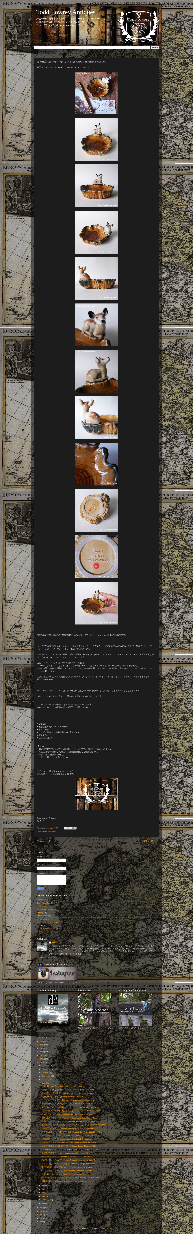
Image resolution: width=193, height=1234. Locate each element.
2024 (42, 1048)
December (46, 1065)
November (46, 1069)
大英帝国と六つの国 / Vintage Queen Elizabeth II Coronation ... (67, 1139)
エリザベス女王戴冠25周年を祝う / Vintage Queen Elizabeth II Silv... (69, 1146)
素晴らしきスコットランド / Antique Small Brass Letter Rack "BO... (69, 1118)
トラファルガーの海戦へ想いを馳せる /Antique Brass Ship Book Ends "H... (72, 1111)
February (46, 1200)
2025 (42, 1045)
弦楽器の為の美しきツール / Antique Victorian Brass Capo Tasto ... (68, 1090)
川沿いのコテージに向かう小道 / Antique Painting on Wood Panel (68, 1121)
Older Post (150, 841)
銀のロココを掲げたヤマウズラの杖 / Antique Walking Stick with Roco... (70, 1178)
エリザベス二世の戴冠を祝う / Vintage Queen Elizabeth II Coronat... (69, 1143)
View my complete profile (47, 957)
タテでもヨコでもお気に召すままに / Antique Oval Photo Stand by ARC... (71, 1132)
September (46, 1076)
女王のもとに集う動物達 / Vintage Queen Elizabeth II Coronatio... (68, 1135)
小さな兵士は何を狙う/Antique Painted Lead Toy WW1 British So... (68, 1093)
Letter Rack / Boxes (45, 909)
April (44, 1193)
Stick (39, 925)
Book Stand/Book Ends (46, 903)
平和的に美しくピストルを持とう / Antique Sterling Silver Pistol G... (69, 1164)
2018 (42, 1211)
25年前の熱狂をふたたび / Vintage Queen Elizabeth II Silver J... (67, 1153)
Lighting (40, 913)
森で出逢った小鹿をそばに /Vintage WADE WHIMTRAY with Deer (68, 1167)
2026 (42, 1041)
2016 (42, 1218)
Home (97, 841)
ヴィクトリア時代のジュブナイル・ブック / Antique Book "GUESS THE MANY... (74, 1125)
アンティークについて (46, 929)
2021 (42, 1059)
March (44, 1196)
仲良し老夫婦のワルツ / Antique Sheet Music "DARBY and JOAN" (68, 1174)
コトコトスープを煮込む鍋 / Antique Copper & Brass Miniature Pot (68, 1100)
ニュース (40, 932)
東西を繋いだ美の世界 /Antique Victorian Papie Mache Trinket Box (68, 1128)
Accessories (42, 900)
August (45, 1080)
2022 (42, 1055)
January (45, 1203)
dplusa (54, 943)
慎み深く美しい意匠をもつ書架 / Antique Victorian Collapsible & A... (69, 1171)
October (45, 1073)
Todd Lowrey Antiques (65, 12)
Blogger (113, 1229)
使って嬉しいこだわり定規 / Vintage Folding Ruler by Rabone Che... (69, 1107)
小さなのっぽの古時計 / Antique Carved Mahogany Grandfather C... (69, 1114)
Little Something (49, 832)
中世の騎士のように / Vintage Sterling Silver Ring (61, 1086)
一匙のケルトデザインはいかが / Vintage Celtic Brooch (64, 1097)
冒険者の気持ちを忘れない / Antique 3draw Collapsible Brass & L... (68, 1181)
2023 (42, 1052)
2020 (42, 1062)
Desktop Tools (42, 906)
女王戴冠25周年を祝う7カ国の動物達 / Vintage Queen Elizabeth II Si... (70, 1149)
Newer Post (43, 841)
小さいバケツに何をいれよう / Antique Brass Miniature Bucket (67, 1104)
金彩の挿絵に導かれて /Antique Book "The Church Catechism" (66, 1157)
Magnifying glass (43, 919)
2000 (42, 1222)
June (44, 1186)
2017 (42, 1215)
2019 (42, 1208)
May (44, 1189)
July (44, 1083)
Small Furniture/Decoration (47, 922)
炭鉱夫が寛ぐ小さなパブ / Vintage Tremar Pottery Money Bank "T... (68, 1160)
